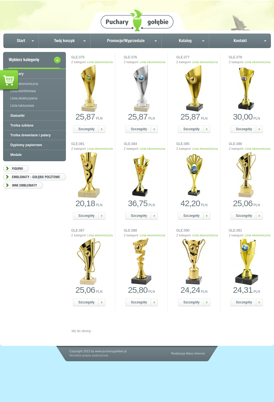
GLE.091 (235, 230)
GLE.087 (77, 230)
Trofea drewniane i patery (30, 135)
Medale (16, 155)
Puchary (16, 74)
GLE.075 (77, 57)
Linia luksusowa (22, 106)
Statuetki (17, 116)
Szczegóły (86, 129)
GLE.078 (235, 57)
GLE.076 (130, 57)
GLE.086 (235, 144)
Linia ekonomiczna (100, 62)
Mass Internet (195, 353)
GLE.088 (130, 230)
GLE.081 (77, 144)
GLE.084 (130, 144)
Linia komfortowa (23, 91)
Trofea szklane (22, 125)
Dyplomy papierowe (26, 145)
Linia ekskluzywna (23, 98)
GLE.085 (182, 144)
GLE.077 (182, 57)
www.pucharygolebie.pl (111, 351)
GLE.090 (182, 230)
